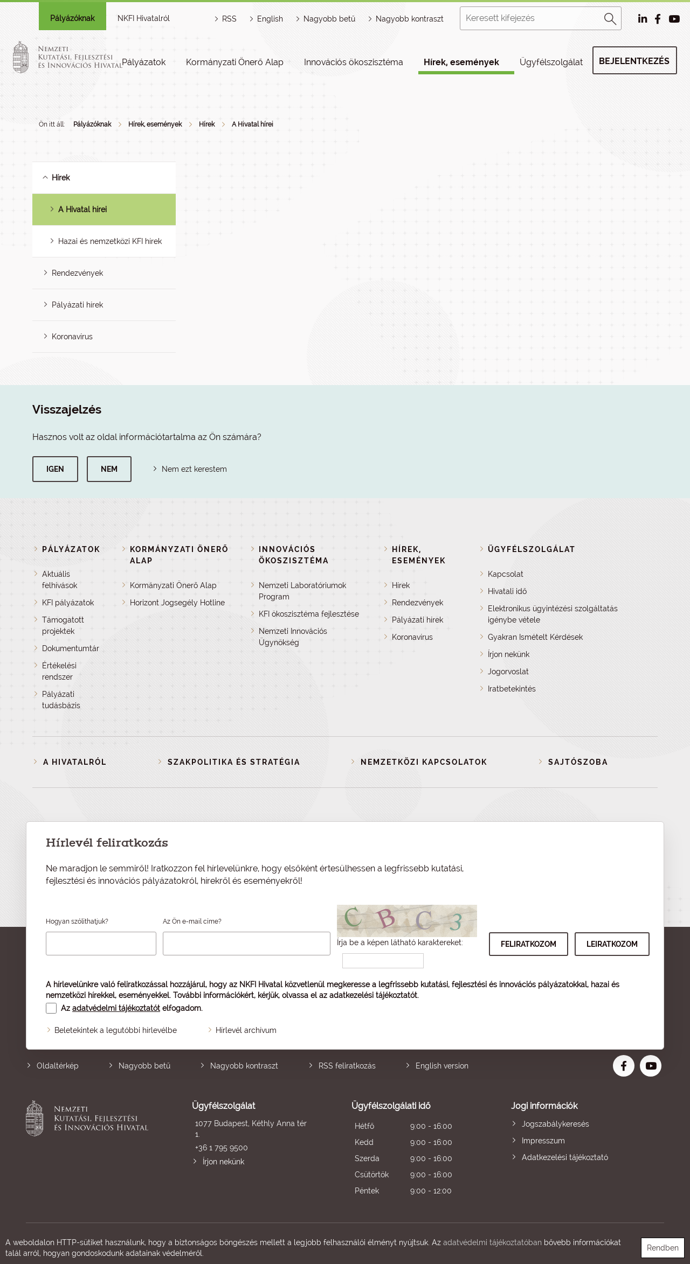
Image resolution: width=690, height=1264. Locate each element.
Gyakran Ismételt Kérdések (535, 637)
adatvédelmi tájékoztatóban (492, 1242)
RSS (229, 19)
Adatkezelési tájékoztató (565, 1157)
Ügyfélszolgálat (551, 62)
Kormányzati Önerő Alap (235, 62)
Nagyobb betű (144, 1066)
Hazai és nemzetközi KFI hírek (110, 241)
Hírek (207, 124)
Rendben (663, 1248)
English (270, 19)
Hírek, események (461, 62)
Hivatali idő (507, 591)
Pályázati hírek (77, 305)
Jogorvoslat (508, 671)
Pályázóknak (72, 18)
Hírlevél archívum (246, 1030)
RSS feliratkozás (347, 1066)
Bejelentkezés (634, 61)
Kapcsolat (505, 574)
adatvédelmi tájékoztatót (116, 1008)
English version (442, 1066)
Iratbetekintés (512, 689)
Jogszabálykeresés (555, 1124)
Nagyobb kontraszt (410, 19)
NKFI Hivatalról (144, 18)
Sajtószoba (578, 762)
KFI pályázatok (68, 602)
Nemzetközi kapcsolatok (424, 762)
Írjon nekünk (508, 654)
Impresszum (543, 1140)
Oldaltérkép (58, 1066)
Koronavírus (72, 336)
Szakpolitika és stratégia (234, 762)
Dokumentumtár (70, 648)
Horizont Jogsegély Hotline (177, 602)
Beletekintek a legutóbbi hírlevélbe (115, 1030)
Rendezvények (77, 273)
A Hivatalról (75, 762)
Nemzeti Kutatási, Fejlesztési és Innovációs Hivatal (90, 1149)
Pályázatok (143, 62)
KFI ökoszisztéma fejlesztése (309, 614)
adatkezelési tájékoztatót (373, 995)
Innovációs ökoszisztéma (353, 62)
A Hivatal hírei (252, 124)
